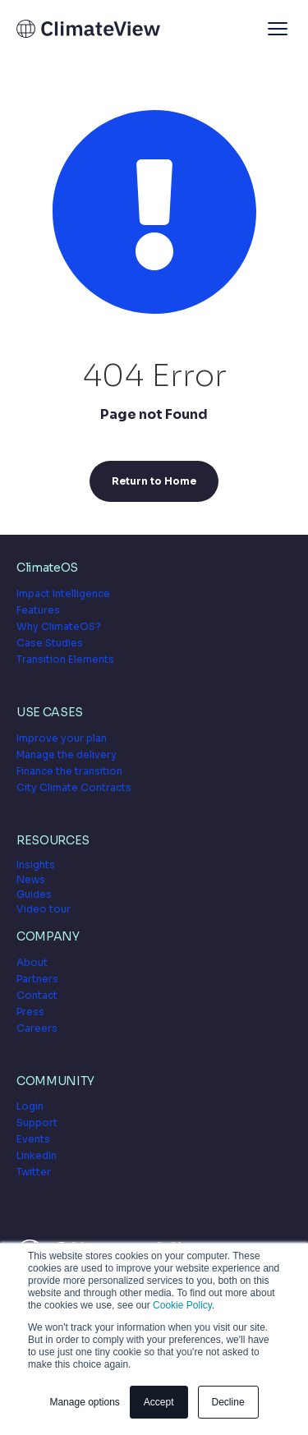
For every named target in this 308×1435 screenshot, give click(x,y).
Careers (36, 1028)
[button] (277, 28)
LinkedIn (36, 1155)
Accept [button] (159, 1402)
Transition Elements (65, 659)
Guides (34, 894)
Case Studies (49, 643)
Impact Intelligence (63, 593)
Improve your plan (61, 738)
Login (30, 1106)
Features (38, 610)
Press (30, 1011)
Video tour (43, 909)
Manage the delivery (66, 754)
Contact (36, 995)
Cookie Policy (182, 1305)
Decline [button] (228, 1402)
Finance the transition (69, 771)
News (30, 879)
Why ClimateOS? (58, 626)
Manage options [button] (84, 1402)
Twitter (33, 1172)
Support (36, 1122)
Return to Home (154, 481)
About (32, 962)
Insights (35, 864)
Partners (37, 979)
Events (33, 1139)
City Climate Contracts (73, 787)
